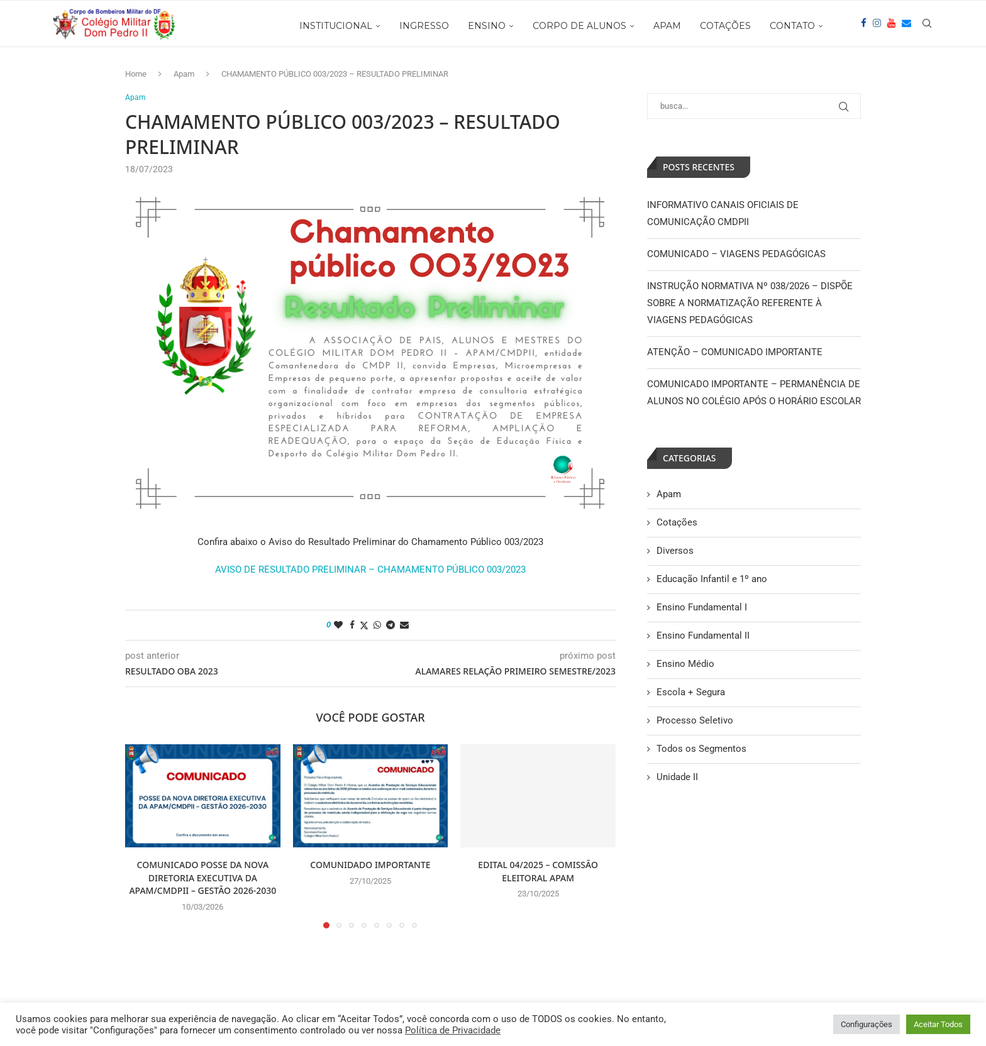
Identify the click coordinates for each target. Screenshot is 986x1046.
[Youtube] (891, 26)
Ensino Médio (685, 663)
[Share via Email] (404, 625)
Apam (184, 74)
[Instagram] (877, 26)
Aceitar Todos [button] (938, 1024)
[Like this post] (338, 625)
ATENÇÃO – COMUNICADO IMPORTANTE (735, 352)
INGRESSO (424, 25)
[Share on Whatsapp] (377, 625)
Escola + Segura (690, 692)
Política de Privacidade (453, 1030)
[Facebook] (864, 26)
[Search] (927, 26)
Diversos (675, 550)
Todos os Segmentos (701, 748)
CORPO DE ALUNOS (579, 25)
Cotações (676, 522)
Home (136, 74)
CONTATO (792, 25)
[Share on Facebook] (352, 625)
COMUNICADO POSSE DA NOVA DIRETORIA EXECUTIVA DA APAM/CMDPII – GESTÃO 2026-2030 (202, 878)
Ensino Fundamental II (703, 635)
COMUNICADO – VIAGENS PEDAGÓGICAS (736, 254)
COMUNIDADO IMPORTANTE (370, 865)
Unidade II (677, 777)
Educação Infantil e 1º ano (711, 579)
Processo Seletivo (694, 720)
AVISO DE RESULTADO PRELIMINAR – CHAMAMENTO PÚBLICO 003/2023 (370, 570)
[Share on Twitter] (364, 625)
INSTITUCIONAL (335, 25)
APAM (667, 25)
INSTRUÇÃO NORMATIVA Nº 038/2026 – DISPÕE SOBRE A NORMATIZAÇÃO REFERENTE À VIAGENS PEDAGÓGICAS (750, 303)
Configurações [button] (866, 1024)
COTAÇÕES (725, 25)
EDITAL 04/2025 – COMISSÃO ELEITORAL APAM (538, 871)
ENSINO (487, 25)
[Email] (906, 26)
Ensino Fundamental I (701, 607)
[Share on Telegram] (390, 625)
